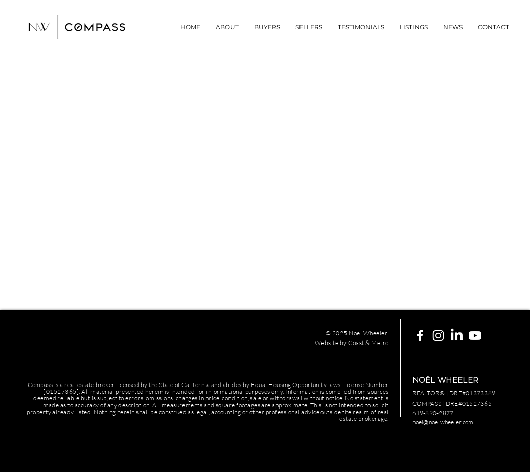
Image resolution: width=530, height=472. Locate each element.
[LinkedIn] (456, 335)
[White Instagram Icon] (438, 335)
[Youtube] (475, 335)
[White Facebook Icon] (419, 335)
